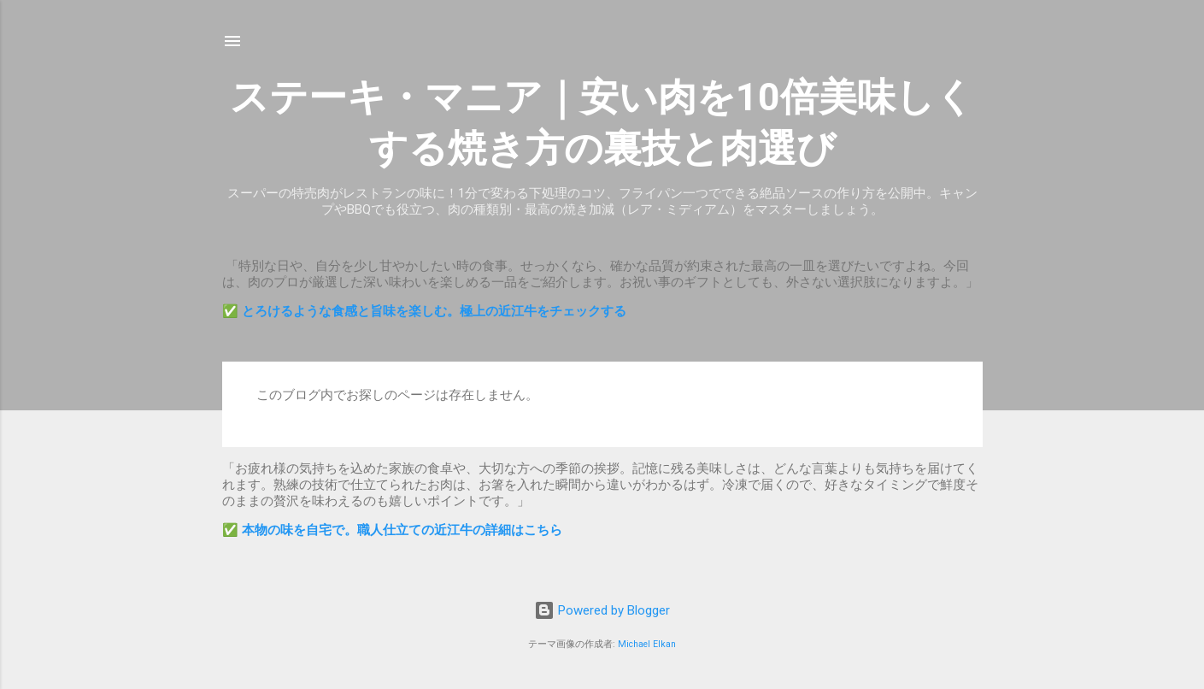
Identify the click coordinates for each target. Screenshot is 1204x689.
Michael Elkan (647, 644)
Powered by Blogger (602, 610)
